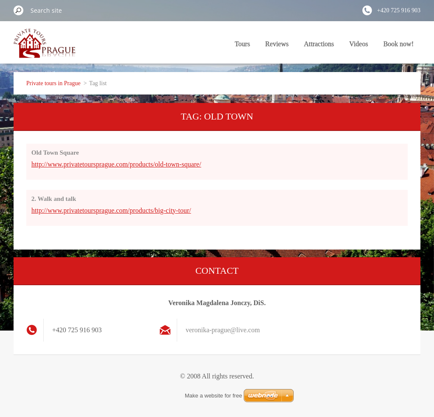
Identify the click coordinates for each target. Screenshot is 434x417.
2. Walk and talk (53, 198)
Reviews (277, 43)
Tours (242, 43)
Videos (358, 43)
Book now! (398, 43)
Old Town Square (55, 152)
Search (19, 10)
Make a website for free (213, 395)
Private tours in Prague (53, 83)
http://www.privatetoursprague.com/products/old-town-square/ (116, 164)
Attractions (319, 43)
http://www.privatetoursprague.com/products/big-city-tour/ (111, 210)
